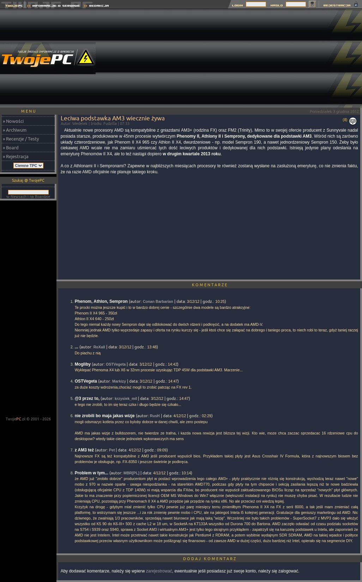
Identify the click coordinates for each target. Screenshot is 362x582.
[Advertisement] (247, 58)
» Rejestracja (16, 156)
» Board (11, 147)
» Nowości (13, 121)
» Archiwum (14, 129)
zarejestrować (159, 571)
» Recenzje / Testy (21, 138)
